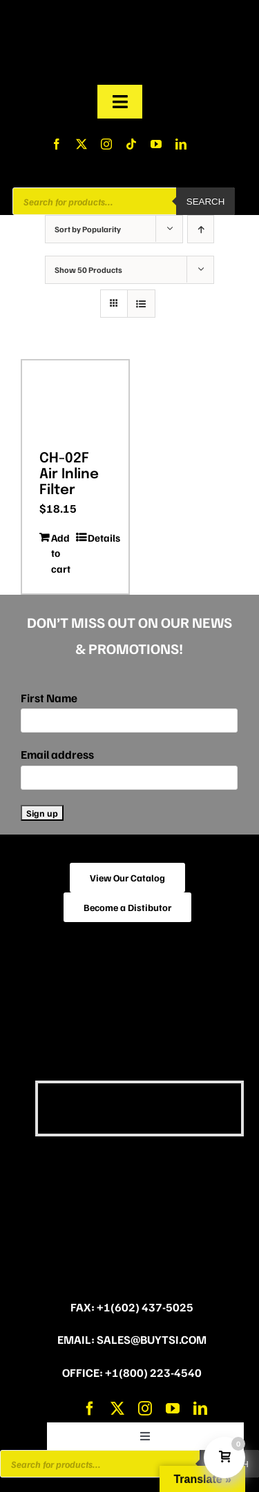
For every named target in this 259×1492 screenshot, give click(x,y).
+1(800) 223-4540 (153, 1372)
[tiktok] (131, 144)
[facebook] (56, 144)
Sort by (88, 229)
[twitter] (81, 144)
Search (205, 201)
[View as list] (141, 303)
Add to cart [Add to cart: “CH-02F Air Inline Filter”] (60, 553)
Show (88, 270)
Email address (57, 754)
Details (99, 537)
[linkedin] (180, 144)
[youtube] (156, 144)
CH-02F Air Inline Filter (69, 474)
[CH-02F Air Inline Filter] (75, 400)
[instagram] (106, 144)
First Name (49, 698)
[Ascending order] (200, 229)
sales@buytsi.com (152, 1339)
